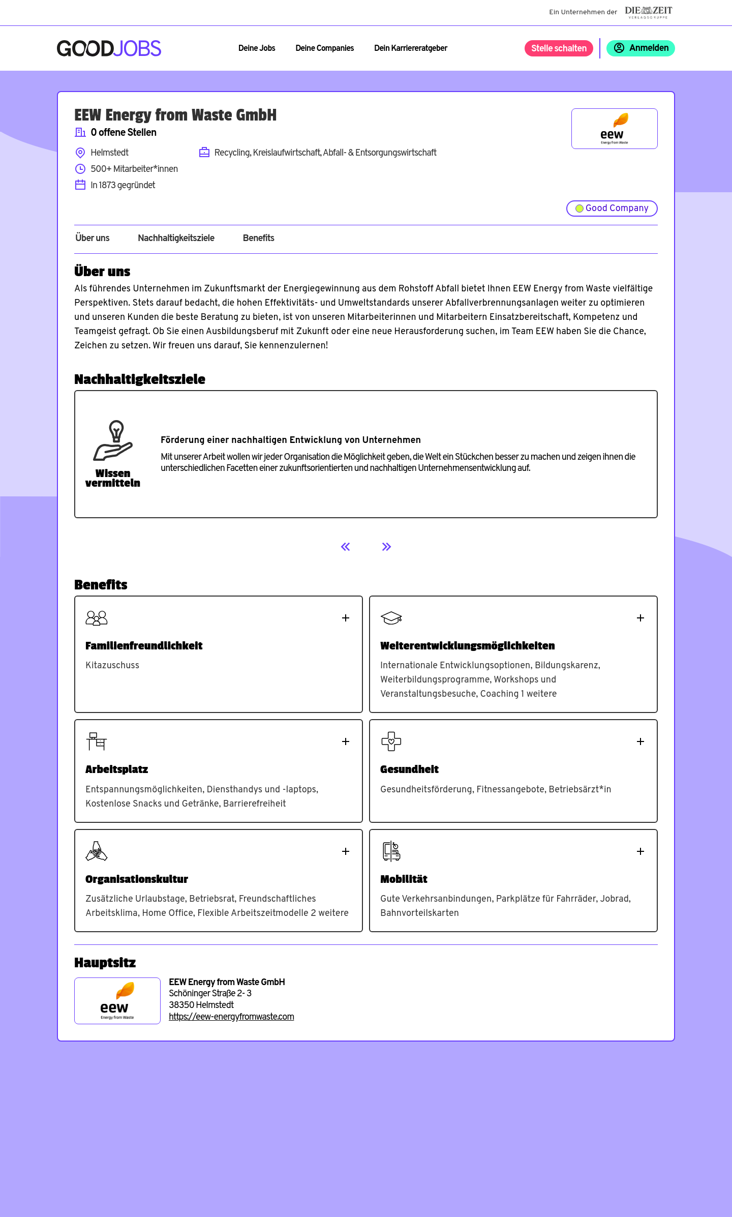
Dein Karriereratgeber (410, 49)
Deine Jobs (256, 49)
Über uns (92, 239)
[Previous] (345, 547)
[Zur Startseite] (109, 48)
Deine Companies (324, 49)
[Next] (386, 547)
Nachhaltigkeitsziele (176, 239)
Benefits (258, 239)
